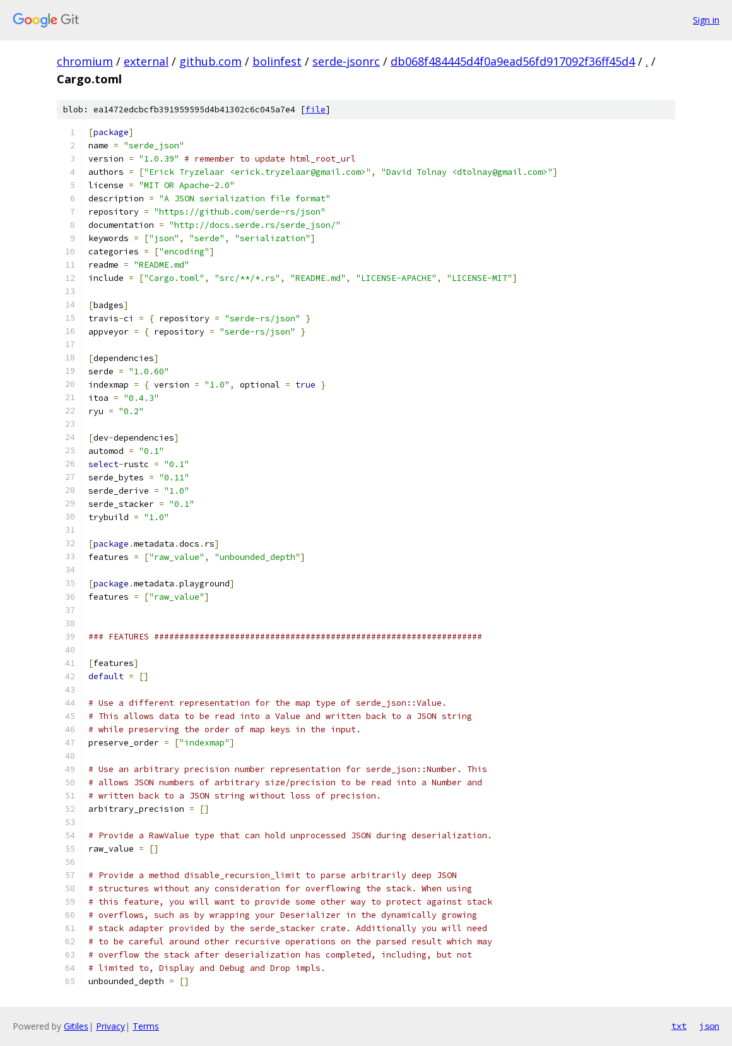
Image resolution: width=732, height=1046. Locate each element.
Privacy (110, 1026)
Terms (146, 1026)
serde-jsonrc (346, 61)
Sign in (706, 20)
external (146, 61)
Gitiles (76, 1026)
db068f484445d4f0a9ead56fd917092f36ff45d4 (513, 61)
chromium (85, 61)
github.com (210, 61)
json (709, 1025)
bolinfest (277, 61)
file (315, 109)
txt (679, 1025)
